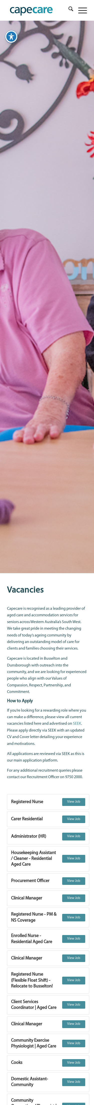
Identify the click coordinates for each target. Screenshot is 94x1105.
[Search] (68, 10)
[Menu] (80, 10)
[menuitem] (68, 10)
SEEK (77, 724)
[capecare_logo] (39, 10)
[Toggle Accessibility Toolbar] (11, 34)
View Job (73, 802)
